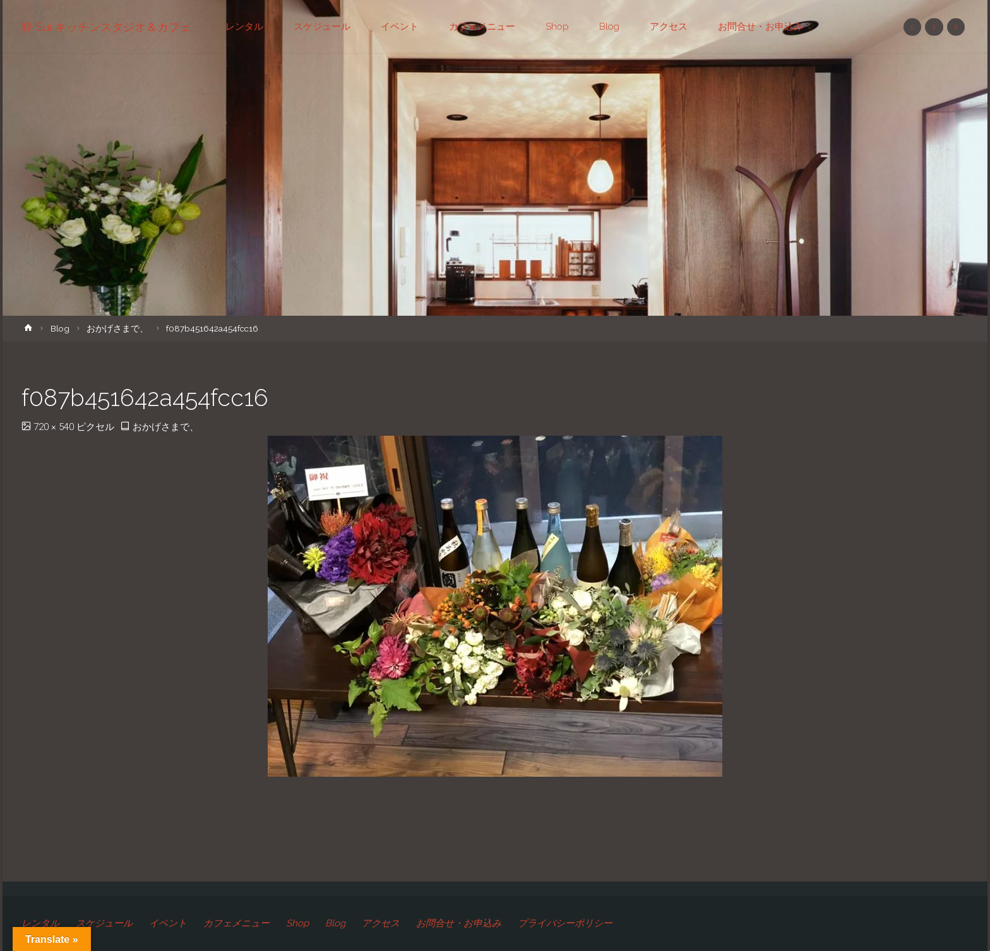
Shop (297, 923)
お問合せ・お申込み (458, 923)
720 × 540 (54, 427)
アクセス (381, 923)
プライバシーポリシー (565, 923)
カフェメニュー (236, 923)
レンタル (40, 923)
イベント (168, 923)
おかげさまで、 (117, 328)
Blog (60, 328)
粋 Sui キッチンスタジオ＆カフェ (106, 26)
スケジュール (104, 923)
